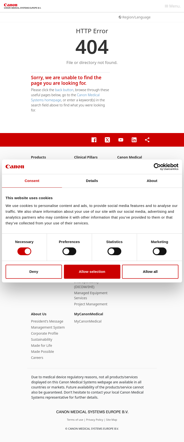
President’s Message (47, 321)
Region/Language (135, 17)
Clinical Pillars (86, 157)
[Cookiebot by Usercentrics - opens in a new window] (157, 166)
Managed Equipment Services (90, 295)
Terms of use (75, 419)
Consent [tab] (32, 181)
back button (64, 89)
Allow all (150, 271)
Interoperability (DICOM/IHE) (86, 284)
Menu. (173, 6)
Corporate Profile (44, 333)
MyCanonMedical (88, 314)
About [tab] (152, 181)
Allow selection (92, 271)
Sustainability (41, 339)
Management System (48, 327)
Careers (37, 357)
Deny (33, 271)
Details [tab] (92, 181)
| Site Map (110, 419)
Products (38, 157)
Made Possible (42, 351)
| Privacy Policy (94, 419)
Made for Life (41, 345)
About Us (38, 314)
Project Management (90, 304)
